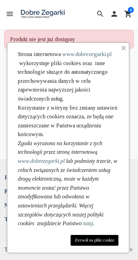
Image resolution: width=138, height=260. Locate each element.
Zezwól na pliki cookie (94, 240)
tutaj (88, 223)
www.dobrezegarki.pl (87, 54)
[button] (100, 14)
